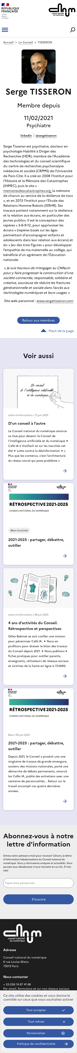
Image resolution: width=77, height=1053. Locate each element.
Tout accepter (36, 1010)
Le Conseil (25, 42)
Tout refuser (36, 1022)
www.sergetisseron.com (55, 300)
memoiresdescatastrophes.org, (27, 190)
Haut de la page (57, 330)
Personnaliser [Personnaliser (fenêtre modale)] (36, 1033)
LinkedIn (26, 136)
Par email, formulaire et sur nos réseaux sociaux (36, 989)
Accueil (8, 42)
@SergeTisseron (46, 136)
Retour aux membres (38, 320)
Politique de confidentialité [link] (36, 1044)
